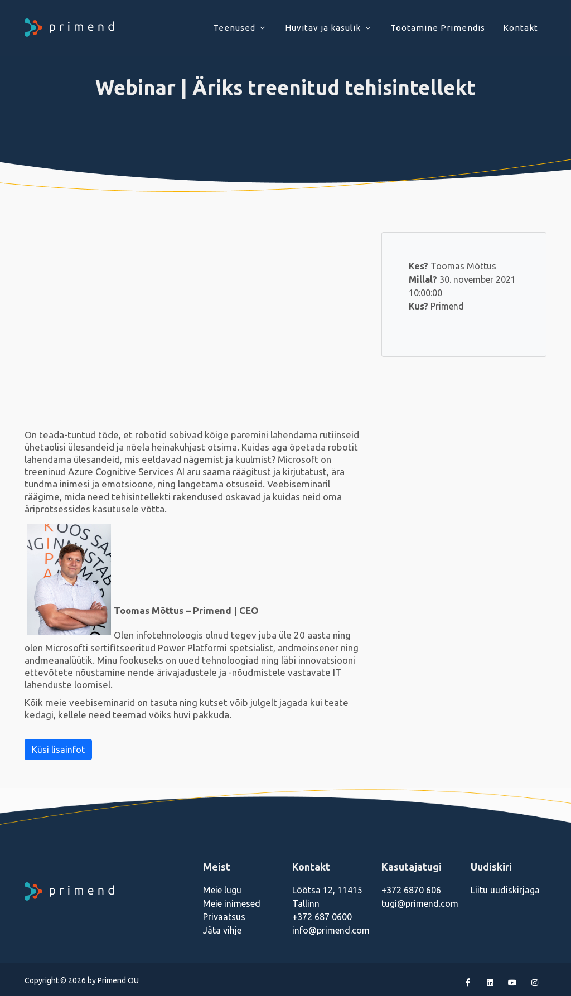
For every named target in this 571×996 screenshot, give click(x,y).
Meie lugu (222, 890)
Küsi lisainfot (58, 749)
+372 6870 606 (411, 890)
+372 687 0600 (322, 917)
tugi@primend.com (419, 903)
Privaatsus (224, 917)
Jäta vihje (222, 930)
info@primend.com (331, 930)
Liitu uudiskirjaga (505, 890)
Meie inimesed (231, 903)
